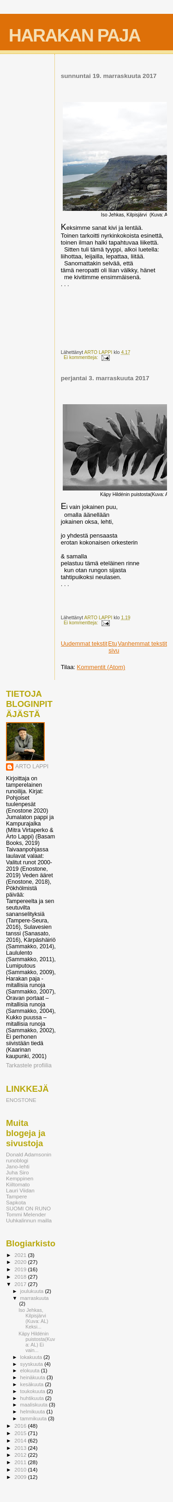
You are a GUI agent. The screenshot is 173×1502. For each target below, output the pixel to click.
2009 (21, 1477)
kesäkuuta (32, 1384)
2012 (21, 1455)
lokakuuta (32, 1357)
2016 (21, 1426)
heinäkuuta (33, 1377)
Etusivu (113, 647)
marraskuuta (34, 1298)
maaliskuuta (34, 1404)
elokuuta (30, 1370)
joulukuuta (32, 1291)
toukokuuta (33, 1391)
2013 (21, 1448)
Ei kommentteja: (81, 357)
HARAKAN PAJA (74, 35)
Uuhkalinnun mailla (29, 1220)
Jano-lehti (18, 1166)
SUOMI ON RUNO (28, 1208)
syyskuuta (32, 1364)
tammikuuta (34, 1418)
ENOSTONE (21, 1100)
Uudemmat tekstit (84, 643)
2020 (21, 1262)
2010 (21, 1469)
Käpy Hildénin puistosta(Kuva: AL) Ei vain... (36, 1342)
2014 (21, 1440)
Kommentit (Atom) (101, 667)
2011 (21, 1462)
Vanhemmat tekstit (142, 643)
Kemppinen (19, 1178)
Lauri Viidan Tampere (20, 1193)
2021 (21, 1255)
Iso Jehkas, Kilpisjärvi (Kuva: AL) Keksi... (33, 1318)
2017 (21, 1284)
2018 (21, 1277)
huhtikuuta (32, 1398)
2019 (21, 1269)
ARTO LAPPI (31, 766)
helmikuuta (33, 1411)
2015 (21, 1433)
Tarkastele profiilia (29, 1065)
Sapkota (16, 1202)
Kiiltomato (18, 1184)
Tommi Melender (26, 1214)
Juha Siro (17, 1172)
